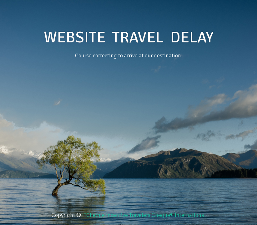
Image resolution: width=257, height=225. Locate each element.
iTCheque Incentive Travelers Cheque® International (144, 215)
